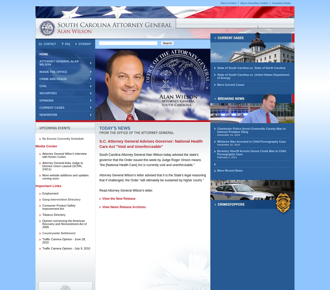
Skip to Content (228, 3)
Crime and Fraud (53, 79)
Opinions (46, 100)
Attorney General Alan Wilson (59, 63)
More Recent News (230, 170)
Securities (48, 93)
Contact (47, 44)
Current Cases (51, 107)
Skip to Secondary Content (254, 3)
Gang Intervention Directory (61, 199)
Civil (43, 86)
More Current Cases (230, 84)
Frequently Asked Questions (65, 44)
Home (43, 54)
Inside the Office (53, 71)
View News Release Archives (124, 207)
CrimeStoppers (252, 202)
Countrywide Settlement (58, 233)
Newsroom (48, 114)
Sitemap (83, 44)
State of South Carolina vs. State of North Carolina (251, 67)
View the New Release (118, 199)
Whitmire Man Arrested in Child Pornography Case (251, 141)
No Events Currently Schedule (63, 138)
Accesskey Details (281, 3)
